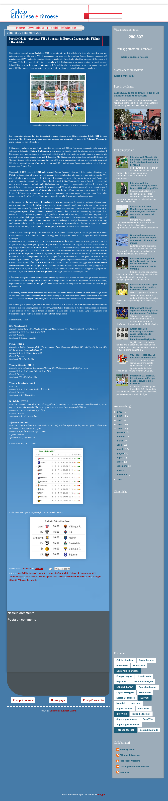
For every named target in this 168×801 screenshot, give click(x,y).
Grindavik (74, 573)
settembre (122, 466)
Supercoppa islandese (127, 724)
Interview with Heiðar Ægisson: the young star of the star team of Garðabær (144, 310)
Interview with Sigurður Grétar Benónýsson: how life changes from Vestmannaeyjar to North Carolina (143, 263)
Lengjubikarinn (124, 687)
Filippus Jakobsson (130, 755)
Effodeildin (122, 665)
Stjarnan (81, 576)
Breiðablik (23, 573)
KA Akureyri (31, 576)
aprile (120, 445)
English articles (124, 708)
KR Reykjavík (45, 576)
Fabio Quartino (127, 749)
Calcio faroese (146, 660)
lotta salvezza (59, 576)
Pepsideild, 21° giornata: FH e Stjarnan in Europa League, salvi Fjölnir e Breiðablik (142, 379)
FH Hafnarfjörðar (52, 573)
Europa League (36, 573)
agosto (120, 462)
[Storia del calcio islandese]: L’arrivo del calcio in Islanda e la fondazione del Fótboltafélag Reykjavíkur (143, 334)
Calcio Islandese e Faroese (134, 57)
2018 (120, 479)
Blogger (101, 794)
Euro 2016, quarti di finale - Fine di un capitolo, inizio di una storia (136, 94)
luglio (120, 457)
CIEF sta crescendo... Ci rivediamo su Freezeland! (143, 356)
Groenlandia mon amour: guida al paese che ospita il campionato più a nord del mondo (144, 239)
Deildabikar (145, 692)
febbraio (121, 436)
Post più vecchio (93, 700)
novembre (122, 474)
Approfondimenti (147, 687)
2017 (120, 428)
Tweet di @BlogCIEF (124, 76)
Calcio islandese (124, 660)
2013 (120, 412)
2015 (120, 420)
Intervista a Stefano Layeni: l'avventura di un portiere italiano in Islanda (144, 287)
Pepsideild (71, 576)
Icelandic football (141, 714)
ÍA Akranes (85, 573)
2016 (120, 424)
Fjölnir (65, 573)
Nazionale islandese (127, 671)
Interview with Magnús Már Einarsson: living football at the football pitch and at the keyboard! (144, 161)
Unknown (125, 772)
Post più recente (23, 700)
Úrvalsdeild (139, 665)
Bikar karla (143, 708)
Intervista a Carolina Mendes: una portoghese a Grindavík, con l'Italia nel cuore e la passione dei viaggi (144, 211)
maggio (121, 449)
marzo (120, 440)
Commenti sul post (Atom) (63, 710)
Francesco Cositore (130, 761)
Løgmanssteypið (125, 692)
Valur (88, 576)
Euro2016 (148, 719)
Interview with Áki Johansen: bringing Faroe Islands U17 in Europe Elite (144, 185)
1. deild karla (144, 676)
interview (135, 703)
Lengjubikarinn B (149, 730)
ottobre (121, 470)
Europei (144, 697)
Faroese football (125, 730)
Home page (58, 700)
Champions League (143, 681)
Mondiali (120, 703)
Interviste (121, 713)
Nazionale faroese (125, 698)
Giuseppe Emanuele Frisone (134, 766)
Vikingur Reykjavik (27, 580)
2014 (120, 416)
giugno (120, 453)
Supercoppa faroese (126, 719)
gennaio (121, 432)
